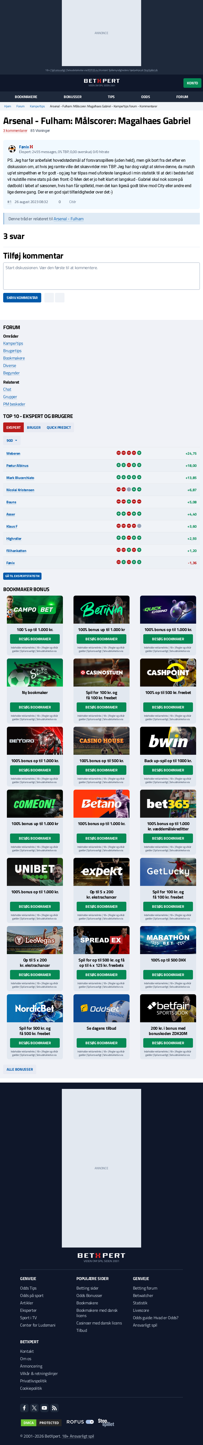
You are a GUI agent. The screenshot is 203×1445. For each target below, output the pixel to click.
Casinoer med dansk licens (99, 1323)
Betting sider (87, 1288)
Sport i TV (28, 1317)
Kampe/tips (37, 106)
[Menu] (6, 83)
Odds (145, 96)
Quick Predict (59, 427)
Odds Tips (28, 1288)
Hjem (7, 106)
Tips (111, 96)
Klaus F (11, 526)
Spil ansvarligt (58, 70)
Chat (7, 389)
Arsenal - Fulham (69, 218)
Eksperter (28, 1310)
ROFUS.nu (92, 70)
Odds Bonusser (89, 1295)
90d (10, 440)
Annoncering (31, 1366)
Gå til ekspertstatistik (22, 575)
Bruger (33, 427)
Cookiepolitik (31, 1388)
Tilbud (81, 1330)
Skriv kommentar (22, 297)
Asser (10, 514)
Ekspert (13, 427)
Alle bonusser (20, 1069)
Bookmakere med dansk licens (97, 1313)
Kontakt (27, 1351)
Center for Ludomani (38, 1325)
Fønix (10, 562)
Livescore (141, 1310)
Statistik (140, 1303)
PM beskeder (14, 404)
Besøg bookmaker (35, 639)
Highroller (13, 538)
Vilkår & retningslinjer (39, 1373)
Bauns (11, 502)
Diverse (9, 365)
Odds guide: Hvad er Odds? (155, 1317)
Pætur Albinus (17, 465)
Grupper (10, 396)
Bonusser (73, 96)
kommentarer (15, 130)
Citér (70, 201)
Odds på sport (32, 1295)
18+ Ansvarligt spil (78, 1436)
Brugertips (12, 350)
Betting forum (145, 1288)
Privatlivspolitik (33, 1381)
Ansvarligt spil (145, 1325)
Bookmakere (26, 96)
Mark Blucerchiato (20, 477)
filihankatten (16, 550)
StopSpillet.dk (151, 70)
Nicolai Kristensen (20, 490)
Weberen (13, 453)
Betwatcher (143, 1295)
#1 (9, 201)
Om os (25, 1358)
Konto (192, 83)
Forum (182, 96)
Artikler (26, 1303)
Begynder (11, 373)
